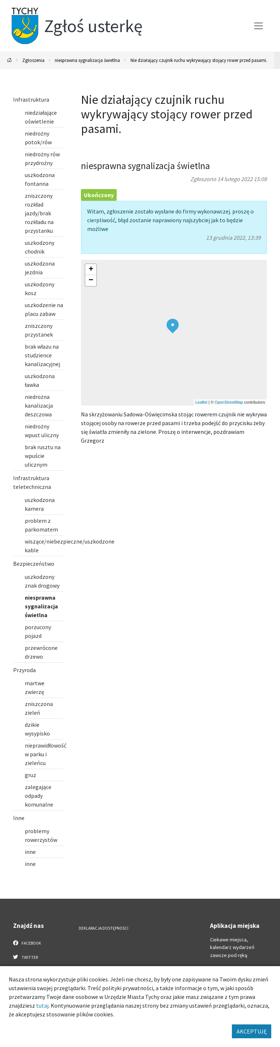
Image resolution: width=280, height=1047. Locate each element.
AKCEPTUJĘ (252, 1031)
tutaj (42, 1005)
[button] (173, 326)
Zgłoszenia (33, 60)
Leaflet (201, 402)
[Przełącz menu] (258, 26)
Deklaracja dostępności (103, 928)
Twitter (25, 957)
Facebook (27, 943)
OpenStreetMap (229, 402)
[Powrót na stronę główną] (9, 60)
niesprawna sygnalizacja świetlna (87, 60)
